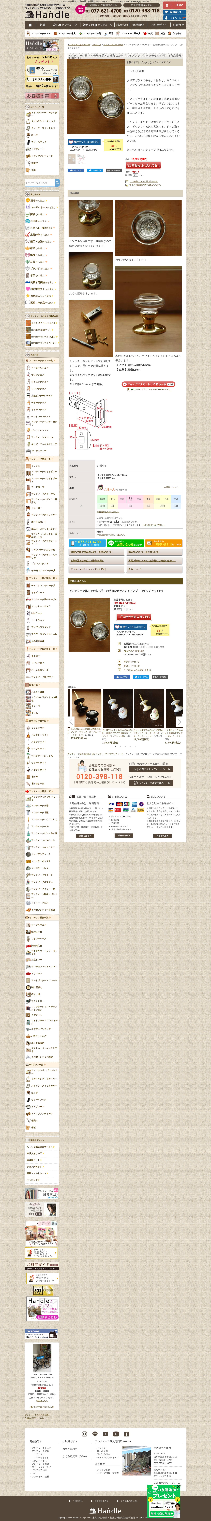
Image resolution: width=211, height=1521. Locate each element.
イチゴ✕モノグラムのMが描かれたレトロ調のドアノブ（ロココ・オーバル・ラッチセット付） (180, 733)
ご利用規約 (78, 1501)
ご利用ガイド (159, 25)
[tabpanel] (118, 716)
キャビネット (42, 1457)
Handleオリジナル (44, 343)
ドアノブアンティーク (113, 45)
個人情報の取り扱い (129, 1501)
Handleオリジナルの (43, 337)
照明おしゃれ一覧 (37, 721)
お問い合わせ (178, 25)
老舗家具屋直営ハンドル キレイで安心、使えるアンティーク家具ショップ (49, 11)
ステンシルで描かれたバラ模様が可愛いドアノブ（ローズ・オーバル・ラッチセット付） (148, 733)
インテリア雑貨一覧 (38, 918)
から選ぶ (35, 201)
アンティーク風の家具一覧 (42, 578)
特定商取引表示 (101, 1501)
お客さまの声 (69, 1448)
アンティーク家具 (67, 33)
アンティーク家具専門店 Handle (113, 1441)
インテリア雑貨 (39, 1470)
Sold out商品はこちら (34, 1418)
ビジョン (101, 1448)
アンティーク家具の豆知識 (36, 1415)
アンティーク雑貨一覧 (40, 791)
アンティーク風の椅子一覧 (42, 649)
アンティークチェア (41, 33)
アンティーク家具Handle (79, 45)
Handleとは (102, 1451)
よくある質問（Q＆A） (75, 1456)
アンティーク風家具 (130, 33)
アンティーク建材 (40, 1476)
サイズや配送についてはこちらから (145, 185)
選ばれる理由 (103, 1454)
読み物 (122, 25)
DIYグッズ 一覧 (37, 107)
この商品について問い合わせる (144, 181)
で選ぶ (39, 228)
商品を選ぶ (36, 1441)
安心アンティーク (64, 25)
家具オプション (37, 1140)
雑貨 (150, 33)
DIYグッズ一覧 (36, 1065)
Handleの (41, 330)
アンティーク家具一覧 (40, 459)
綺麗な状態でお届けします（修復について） (92, 552)
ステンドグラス (39, 1460)
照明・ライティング (41, 1467)
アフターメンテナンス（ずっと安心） (89, 569)
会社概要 (138, 25)
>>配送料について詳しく (108, 512)
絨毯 (163, 33)
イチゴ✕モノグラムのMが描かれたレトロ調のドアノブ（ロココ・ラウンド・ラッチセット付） (117, 733)
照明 (111, 33)
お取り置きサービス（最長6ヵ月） (87, 560)
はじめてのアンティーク (97, 25)
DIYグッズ (96, 45)
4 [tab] (130, 746)
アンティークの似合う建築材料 (44, 316)
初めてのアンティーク (108, 1457)
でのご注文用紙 (134, 651)
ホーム (30, 25)
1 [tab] (115, 746)
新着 (42, 25)
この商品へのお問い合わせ (137, 670)
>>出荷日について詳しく (154, 525)
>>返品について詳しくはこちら (111, 535)
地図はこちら (42, 1401)
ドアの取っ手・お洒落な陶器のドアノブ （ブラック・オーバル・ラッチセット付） (86, 732)
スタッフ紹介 (103, 1470)
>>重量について (171, 487)
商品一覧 (34, 355)
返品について (134, 569)
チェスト (40, 1454)
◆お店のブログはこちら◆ (42, 1407)
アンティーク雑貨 (92, 33)
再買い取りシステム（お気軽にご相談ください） (152, 560)
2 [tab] (120, 746)
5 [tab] (135, 746)
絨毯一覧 (33, 685)
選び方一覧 (35, 194)
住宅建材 (177, 33)
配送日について (132, 666)
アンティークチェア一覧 (41, 360)
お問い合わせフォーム (169, 1483)
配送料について (132, 662)
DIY (33, 1473)
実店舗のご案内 (162, 1448)
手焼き (43, 323)
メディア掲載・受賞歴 (108, 1473)
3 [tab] (125, 746)
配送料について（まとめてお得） (144, 552)
